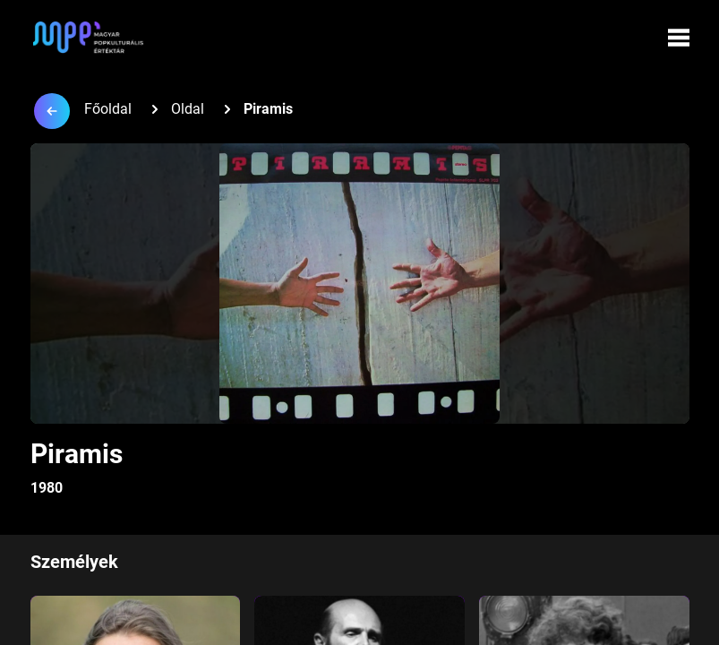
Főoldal (108, 108)
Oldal (187, 108)
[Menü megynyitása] (678, 37)
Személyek (74, 561)
